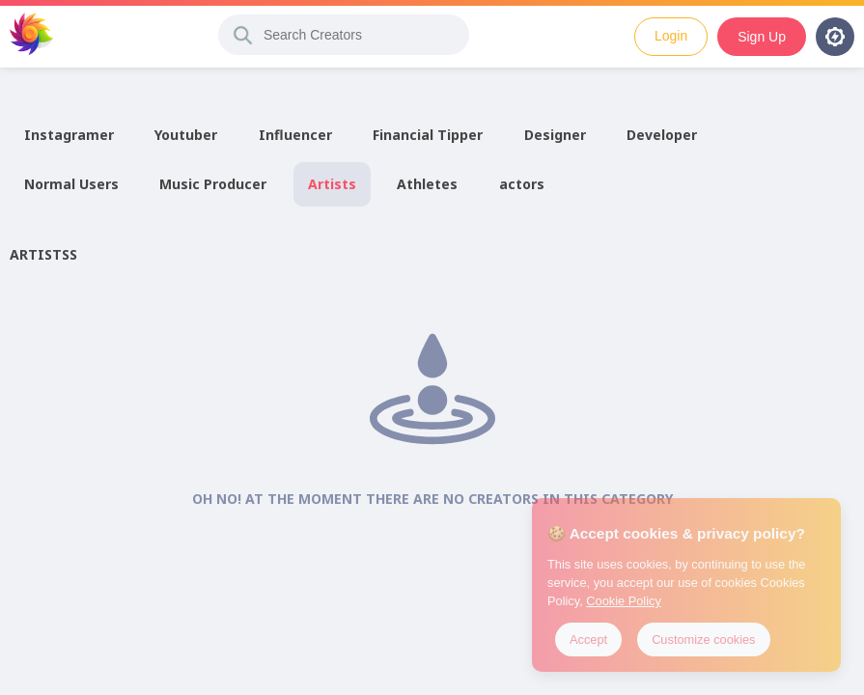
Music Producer (212, 184)
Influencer (295, 134)
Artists (332, 184)
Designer (555, 134)
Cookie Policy (623, 601)
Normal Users (71, 184)
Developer (662, 134)
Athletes (427, 184)
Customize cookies (703, 639)
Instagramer (69, 134)
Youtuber (185, 134)
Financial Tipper (428, 134)
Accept (588, 639)
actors (521, 184)
